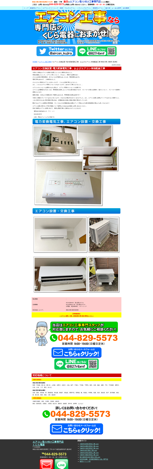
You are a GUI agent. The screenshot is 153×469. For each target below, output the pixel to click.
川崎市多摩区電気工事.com (89, 432)
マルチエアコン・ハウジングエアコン (78, 8)
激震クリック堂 (85, 447)
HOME (35, 62)
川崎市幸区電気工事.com (88, 436)
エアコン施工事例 (45, 62)
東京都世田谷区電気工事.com (90, 443)
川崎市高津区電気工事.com (89, 430)
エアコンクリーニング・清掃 (53, 8)
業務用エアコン (98, 8)
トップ (26, 8)
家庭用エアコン (35, 8)
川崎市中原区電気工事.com (89, 434)
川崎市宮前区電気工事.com (89, 438)
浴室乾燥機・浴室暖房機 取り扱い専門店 (94, 445)
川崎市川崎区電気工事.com (89, 441)
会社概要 (126, 8)
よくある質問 (116, 8)
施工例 (107, 8)
